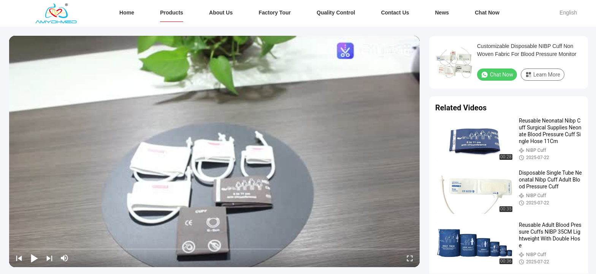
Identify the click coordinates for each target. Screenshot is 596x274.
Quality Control (336, 13)
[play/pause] (34, 258)
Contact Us (395, 13)
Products (171, 13)
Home (126, 13)
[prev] (19, 258)
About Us (221, 13)
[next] (49, 258)
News (442, 13)
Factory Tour (274, 13)
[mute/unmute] (64, 258)
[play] (214, 151)
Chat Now (487, 13)
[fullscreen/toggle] (409, 258)
